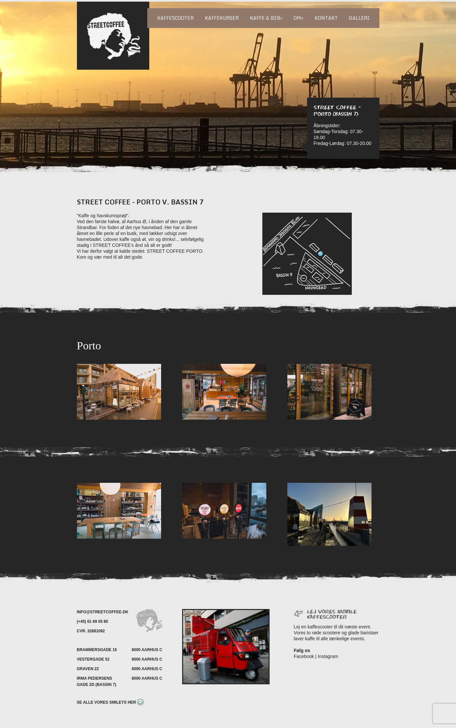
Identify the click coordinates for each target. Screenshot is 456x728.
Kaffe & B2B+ (266, 18)
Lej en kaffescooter (313, 626)
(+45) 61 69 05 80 (92, 621)
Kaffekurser (222, 18)
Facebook (304, 656)
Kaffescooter (175, 18)
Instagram (328, 656)
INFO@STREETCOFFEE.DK (103, 612)
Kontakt (326, 18)
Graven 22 (88, 669)
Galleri (359, 18)
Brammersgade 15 (97, 649)
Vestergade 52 (93, 659)
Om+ (298, 18)
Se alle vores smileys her (110, 702)
